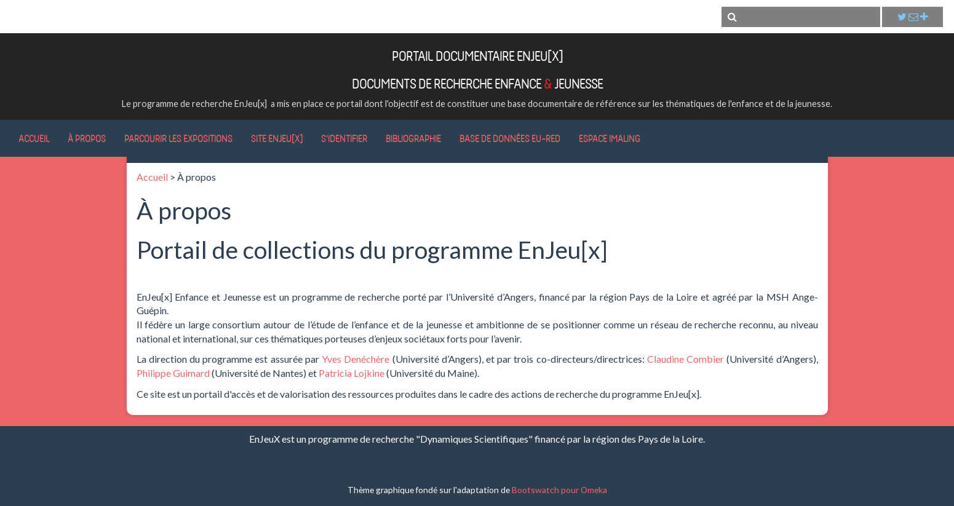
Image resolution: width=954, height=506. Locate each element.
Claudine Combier (685, 359)
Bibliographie (413, 138)
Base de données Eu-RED (509, 138)
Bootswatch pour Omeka (559, 489)
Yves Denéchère (355, 359)
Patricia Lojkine (351, 373)
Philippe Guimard (173, 373)
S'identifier (344, 138)
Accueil (33, 138)
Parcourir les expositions (178, 138)
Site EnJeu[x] (277, 138)
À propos (87, 138)
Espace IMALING (609, 138)
